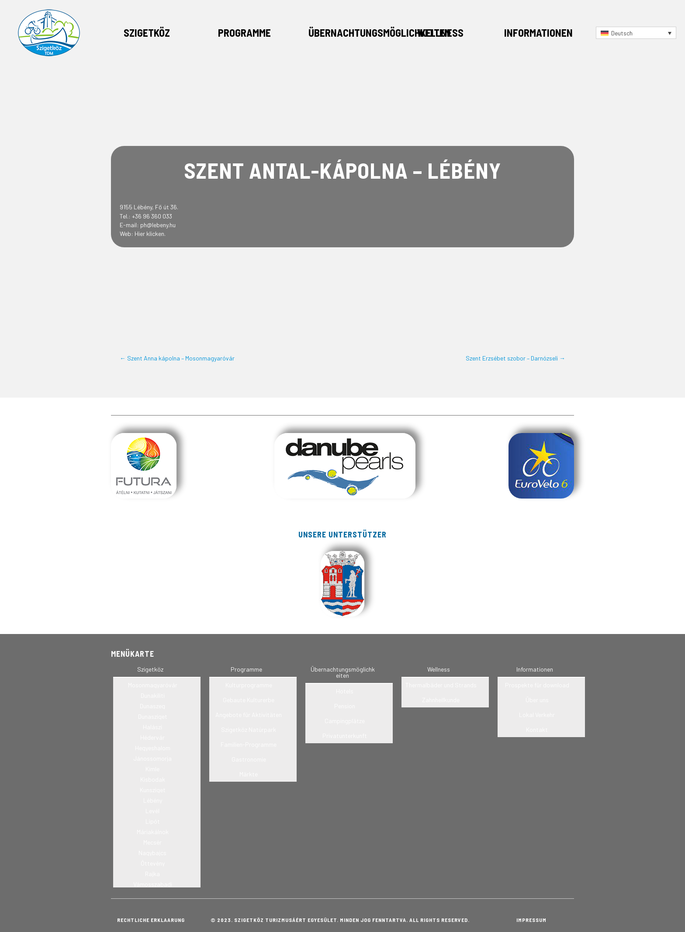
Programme (244, 32)
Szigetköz (147, 32)
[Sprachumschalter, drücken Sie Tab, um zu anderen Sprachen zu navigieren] (636, 32)
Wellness (440, 32)
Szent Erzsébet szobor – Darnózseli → (515, 358)
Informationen (538, 32)
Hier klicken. (150, 233)
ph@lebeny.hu (158, 225)
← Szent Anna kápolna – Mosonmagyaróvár (177, 358)
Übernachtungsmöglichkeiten (379, 32)
